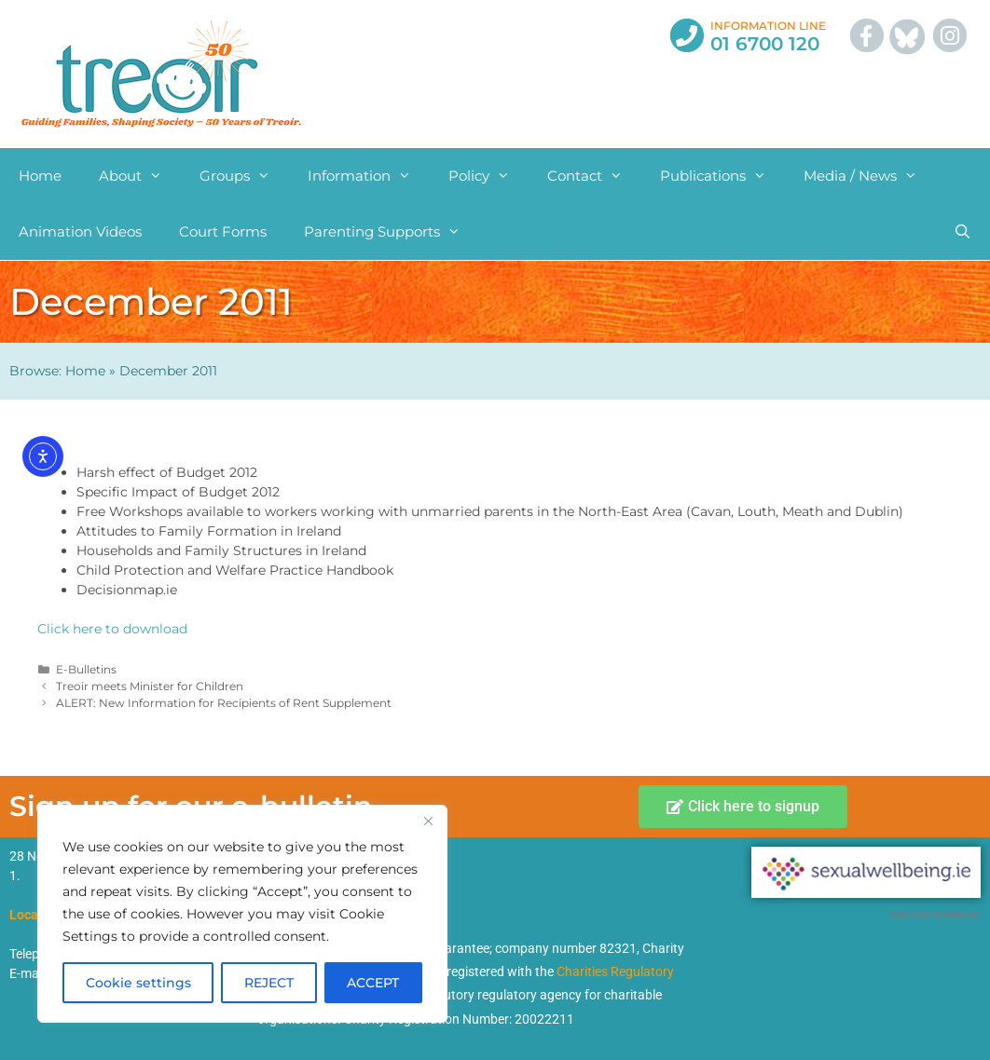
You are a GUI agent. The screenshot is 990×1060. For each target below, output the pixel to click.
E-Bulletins (86, 669)
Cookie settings (138, 982)
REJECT (269, 982)
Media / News (870, 176)
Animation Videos (80, 231)
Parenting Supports (391, 232)
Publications (722, 176)
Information (369, 176)
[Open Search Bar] (962, 232)
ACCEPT (373, 982)
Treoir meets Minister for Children (149, 686)
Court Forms (223, 231)
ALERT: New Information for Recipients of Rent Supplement (224, 703)
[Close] (428, 820)
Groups (244, 176)
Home (40, 175)
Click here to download (112, 628)
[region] (242, 914)
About (140, 176)
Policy (488, 176)
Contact (594, 176)
